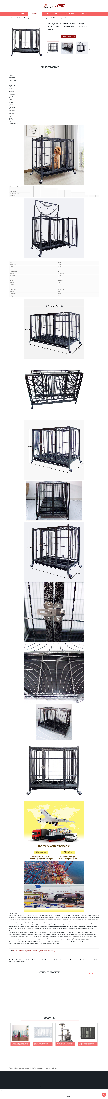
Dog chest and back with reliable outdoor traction (57, 959)
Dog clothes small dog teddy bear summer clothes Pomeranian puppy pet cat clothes (33, 950)
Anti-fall (42, 959)
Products (34, 33)
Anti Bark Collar (21, 959)
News (47, 33)
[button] (44, 49)
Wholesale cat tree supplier (18, 961)
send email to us (68, 36)
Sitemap (68, 1087)
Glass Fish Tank (13, 959)
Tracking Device (36, 959)
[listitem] (54, 48)
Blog (57, 33)
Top (104, 1094)
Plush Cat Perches (84, 959)
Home (23, 33)
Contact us (69, 33)
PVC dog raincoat (74, 959)
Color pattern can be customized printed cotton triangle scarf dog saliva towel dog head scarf (33, 952)
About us (83, 33)
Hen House (28, 959)
